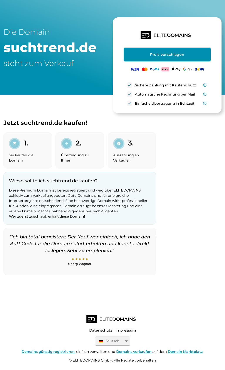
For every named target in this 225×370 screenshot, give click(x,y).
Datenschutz (100, 330)
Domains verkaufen (133, 352)
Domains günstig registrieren (48, 352)
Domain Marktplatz (185, 352)
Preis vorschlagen (167, 54)
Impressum (126, 330)
